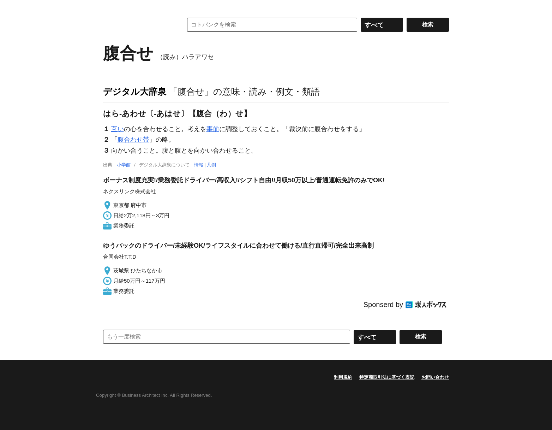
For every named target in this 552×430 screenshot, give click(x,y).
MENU (110, 7)
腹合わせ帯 (133, 139)
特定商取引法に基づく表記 (386, 377)
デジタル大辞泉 (134, 91)
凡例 (211, 164)
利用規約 (343, 377)
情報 (198, 164)
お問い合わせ (435, 377)
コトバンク (138, 25)
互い (117, 128)
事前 (212, 128)
